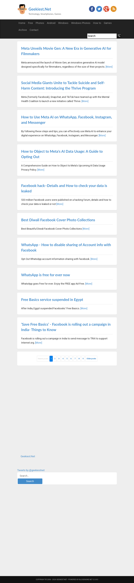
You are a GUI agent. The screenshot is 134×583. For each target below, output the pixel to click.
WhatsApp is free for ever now (45, 275)
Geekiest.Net (40, 9)
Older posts (91, 359)
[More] (109, 66)
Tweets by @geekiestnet (31, 470)
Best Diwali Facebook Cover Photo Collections (58, 220)
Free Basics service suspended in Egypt (52, 299)
